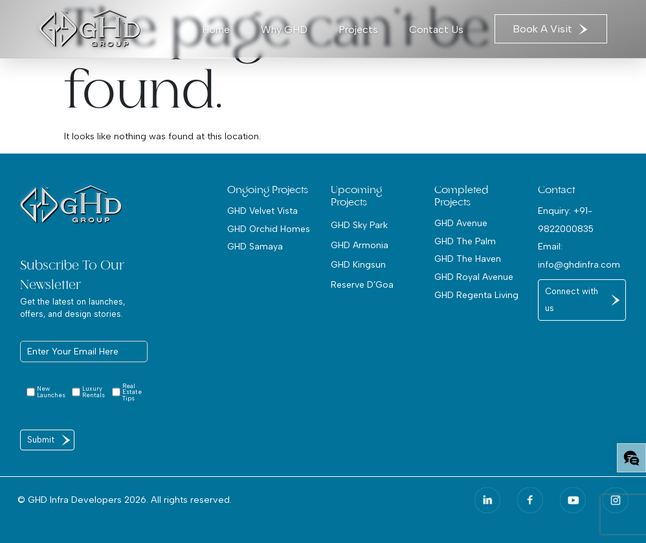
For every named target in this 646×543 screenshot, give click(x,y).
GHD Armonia (359, 245)
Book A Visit (551, 29)
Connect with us (571, 299)
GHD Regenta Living (476, 295)
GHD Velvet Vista (262, 210)
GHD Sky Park (359, 225)
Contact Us (436, 29)
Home (216, 29)
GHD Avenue (460, 223)
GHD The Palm (465, 241)
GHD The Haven (467, 258)
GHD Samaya (255, 246)
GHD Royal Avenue (473, 277)
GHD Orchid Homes (268, 229)
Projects (358, 29)
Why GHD (284, 29)
